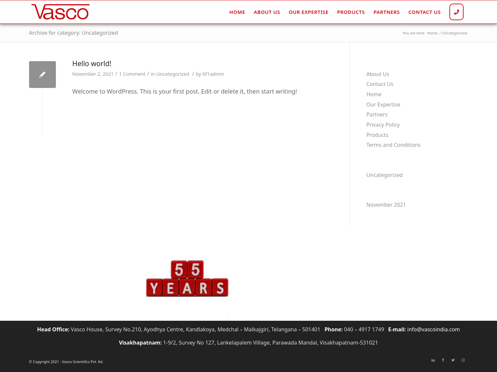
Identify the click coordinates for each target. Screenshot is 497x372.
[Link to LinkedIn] (433, 360)
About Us (377, 74)
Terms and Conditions (393, 144)
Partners (377, 114)
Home (374, 94)
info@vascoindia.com (433, 329)
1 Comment (132, 73)
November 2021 (386, 204)
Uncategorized (172, 73)
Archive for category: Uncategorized (73, 32)
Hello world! (91, 63)
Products (377, 135)
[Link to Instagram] (463, 360)
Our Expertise (383, 104)
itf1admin (213, 73)
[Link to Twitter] (453, 360)
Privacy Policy (383, 124)
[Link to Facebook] (443, 360)
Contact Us (379, 84)
